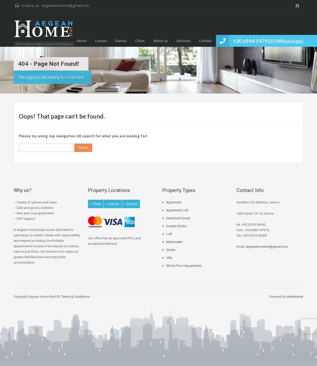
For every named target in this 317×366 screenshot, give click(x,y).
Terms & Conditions (76, 296)
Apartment (173, 202)
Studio (171, 250)
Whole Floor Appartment (183, 266)
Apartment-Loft (177, 210)
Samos (121, 41)
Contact (205, 41)
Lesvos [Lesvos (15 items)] (113, 204)
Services (183, 41)
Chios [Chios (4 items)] (96, 204)
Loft (169, 234)
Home (82, 41)
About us (160, 41)
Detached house (178, 218)
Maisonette (174, 242)
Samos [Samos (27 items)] (131, 204)
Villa (169, 258)
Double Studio (176, 226)
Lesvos (101, 41)
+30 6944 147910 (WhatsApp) (268, 41)
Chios (140, 41)
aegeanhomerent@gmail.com (65, 5)
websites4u (295, 296)
